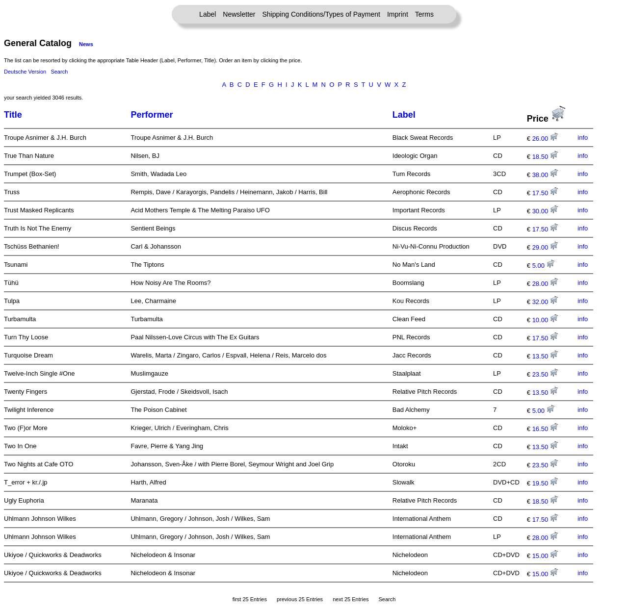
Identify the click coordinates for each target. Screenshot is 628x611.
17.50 (545, 193)
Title (13, 115)
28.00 (545, 283)
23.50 (545, 374)
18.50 (545, 156)
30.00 (545, 211)
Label (207, 14)
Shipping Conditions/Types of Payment (321, 14)
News (86, 44)
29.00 (545, 247)
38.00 (545, 174)
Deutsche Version (25, 72)
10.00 (545, 320)
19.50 (545, 483)
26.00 (545, 138)
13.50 (545, 356)
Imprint (397, 14)
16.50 (545, 429)
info (582, 137)
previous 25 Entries (300, 599)
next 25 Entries (350, 599)
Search (59, 72)
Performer (152, 115)
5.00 (543, 265)
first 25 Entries (250, 599)
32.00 (545, 302)
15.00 (545, 556)
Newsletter (239, 14)
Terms (424, 14)
